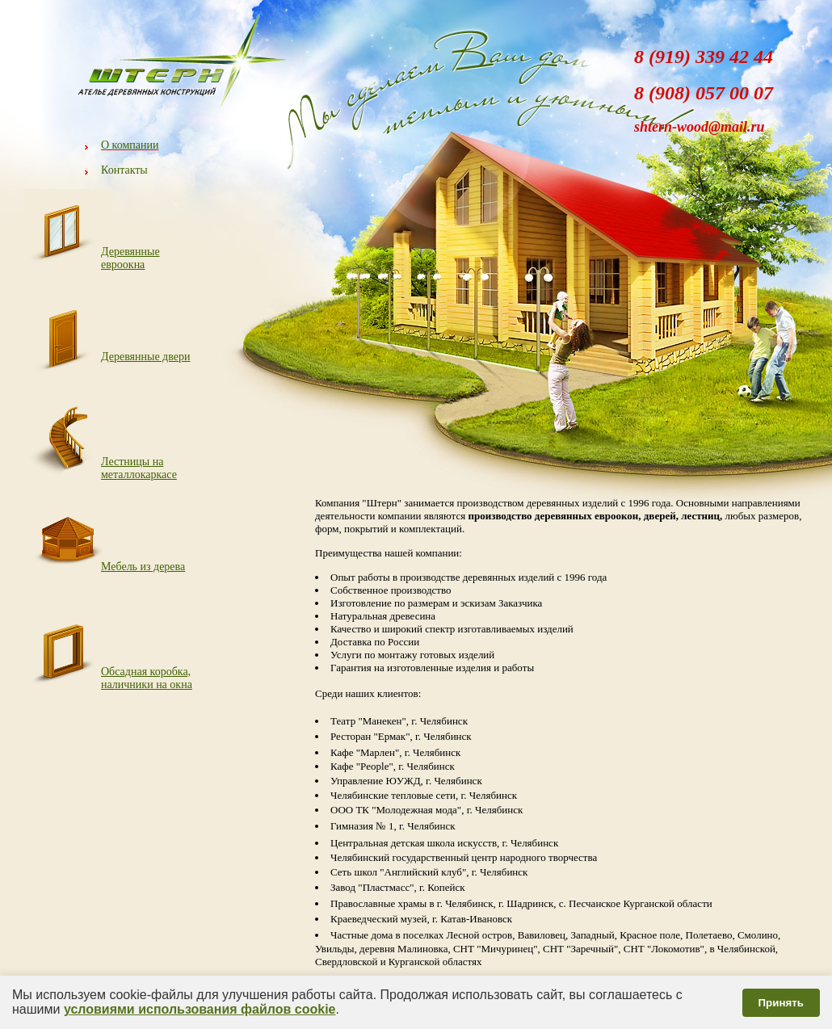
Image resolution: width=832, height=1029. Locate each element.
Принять (781, 1003)
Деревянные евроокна (130, 258)
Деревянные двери (145, 357)
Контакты (124, 170)
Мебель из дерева (143, 567)
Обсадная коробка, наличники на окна (146, 678)
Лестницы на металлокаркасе (139, 468)
